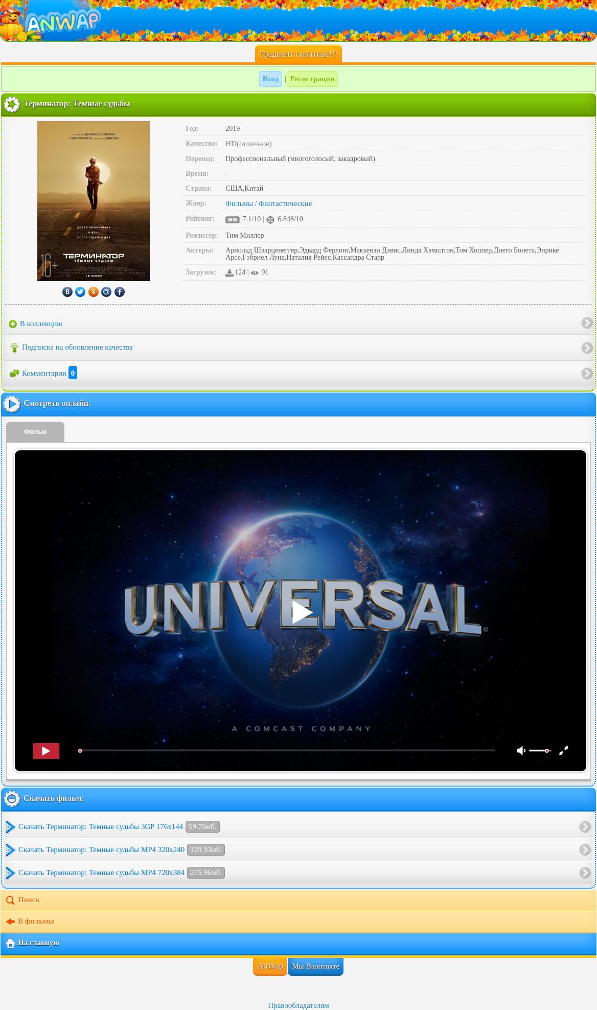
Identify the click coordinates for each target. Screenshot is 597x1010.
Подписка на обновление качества (71, 348)
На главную (32, 943)
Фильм (35, 431)
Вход (271, 79)
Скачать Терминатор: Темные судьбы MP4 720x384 (121, 873)
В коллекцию (36, 324)
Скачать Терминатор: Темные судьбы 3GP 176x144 (119, 827)
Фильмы (239, 203)
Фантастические (285, 203)
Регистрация (312, 79)
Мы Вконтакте (315, 966)
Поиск (22, 900)
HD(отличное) (248, 144)
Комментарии (43, 373)
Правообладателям (298, 1005)
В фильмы (29, 922)
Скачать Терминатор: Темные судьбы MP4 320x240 (121, 850)
